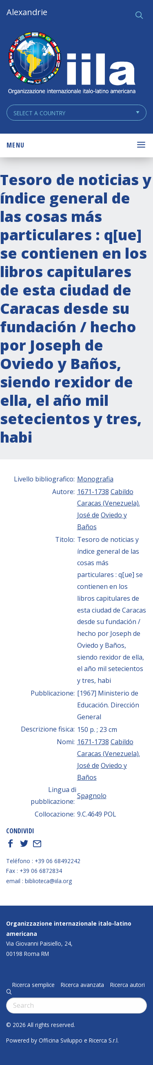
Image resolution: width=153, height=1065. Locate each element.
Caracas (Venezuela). (108, 503)
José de (88, 514)
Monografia (95, 478)
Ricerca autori (127, 985)
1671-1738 (93, 491)
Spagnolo (91, 795)
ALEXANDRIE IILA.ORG (71, 64)
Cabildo (122, 491)
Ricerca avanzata (82, 985)
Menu (15, 145)
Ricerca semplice (33, 985)
